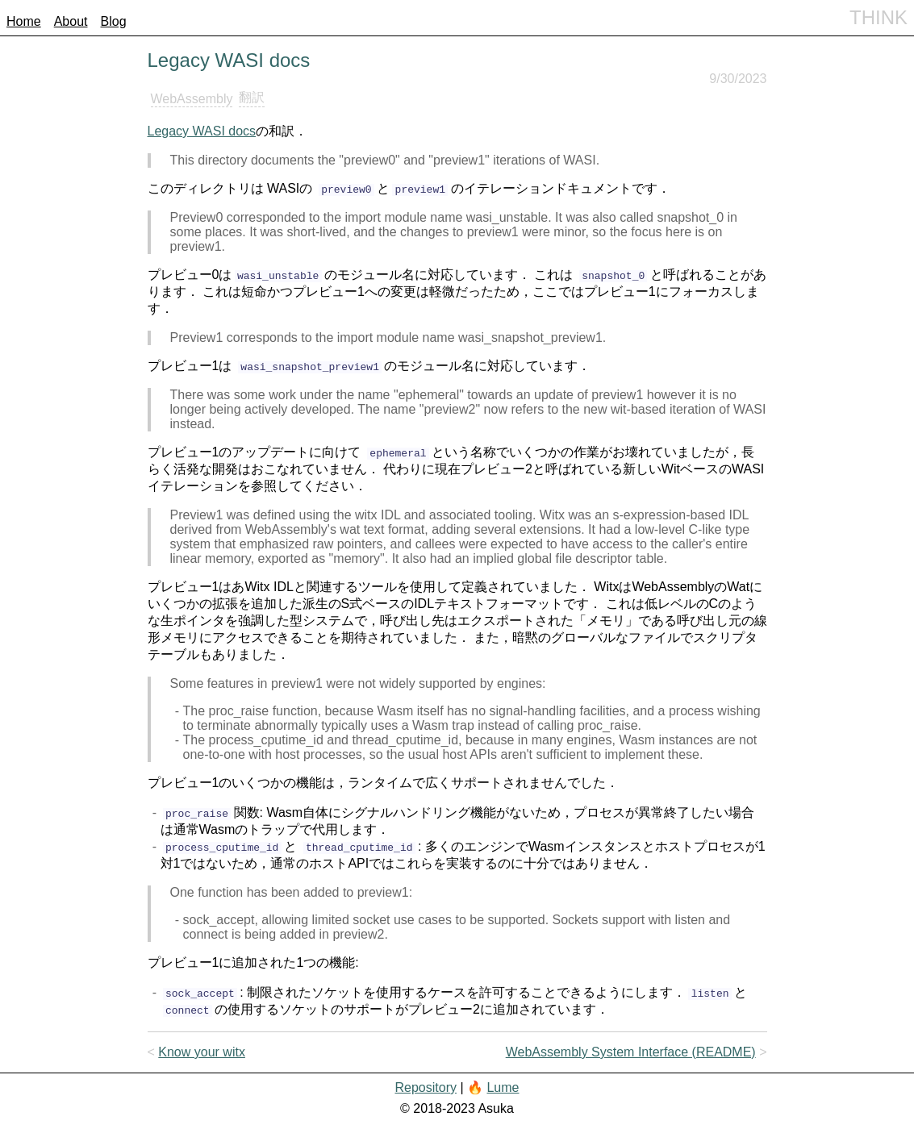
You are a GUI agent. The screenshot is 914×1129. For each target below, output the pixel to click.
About (71, 21)
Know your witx (201, 1052)
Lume (502, 1087)
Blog (114, 21)
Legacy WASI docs (202, 131)
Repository (425, 1087)
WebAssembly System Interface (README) (631, 1052)
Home (23, 21)
